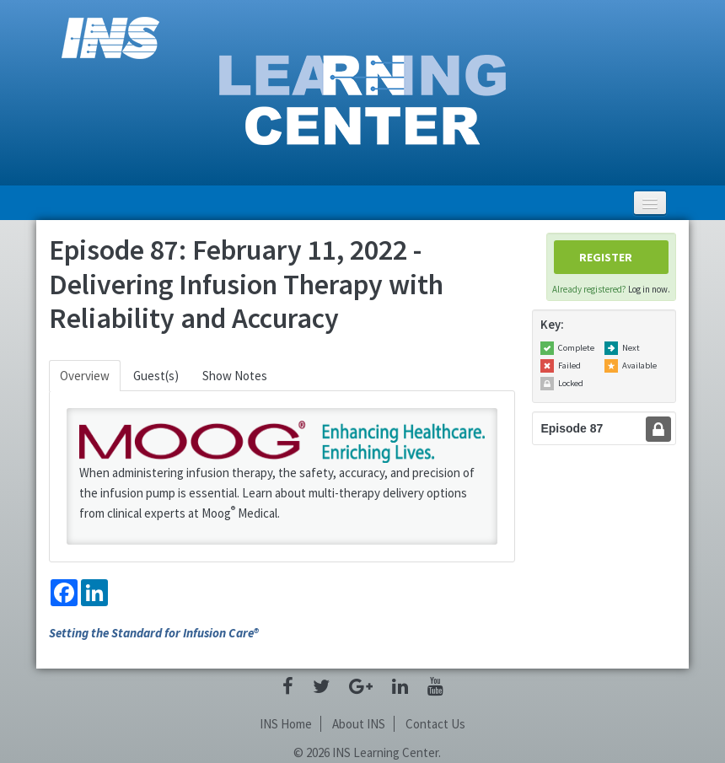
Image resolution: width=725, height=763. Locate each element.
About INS (358, 724)
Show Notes (234, 376)
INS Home (286, 724)
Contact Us (435, 724)
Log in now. (649, 289)
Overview (85, 376)
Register (605, 257)
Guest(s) (156, 376)
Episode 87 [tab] (571, 428)
